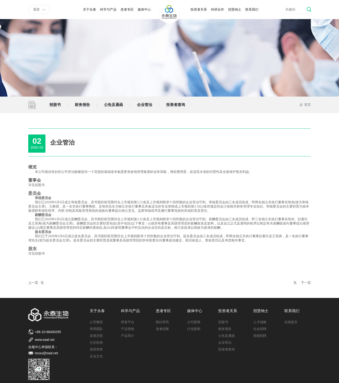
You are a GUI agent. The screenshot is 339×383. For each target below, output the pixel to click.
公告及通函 (113, 105)
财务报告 (82, 105)
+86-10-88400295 (48, 332)
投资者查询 (175, 105)
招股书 (55, 105)
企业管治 (144, 105)
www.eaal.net (44, 340)
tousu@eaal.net (46, 353)
